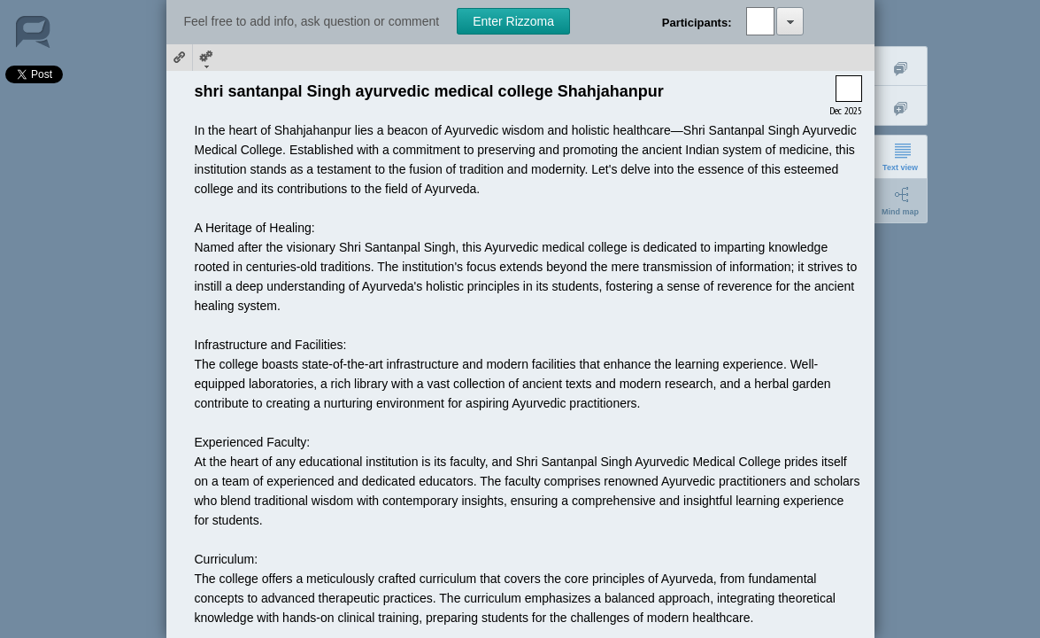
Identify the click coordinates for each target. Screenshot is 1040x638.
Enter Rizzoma (513, 21)
